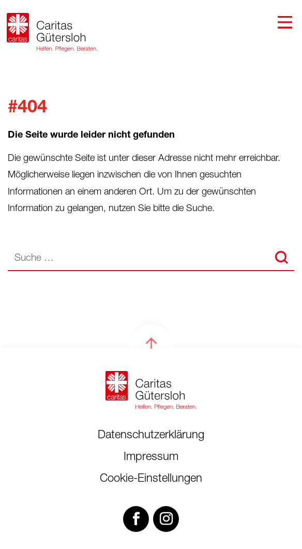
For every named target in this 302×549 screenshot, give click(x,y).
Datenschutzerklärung (151, 436)
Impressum (151, 457)
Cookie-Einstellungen (151, 479)
